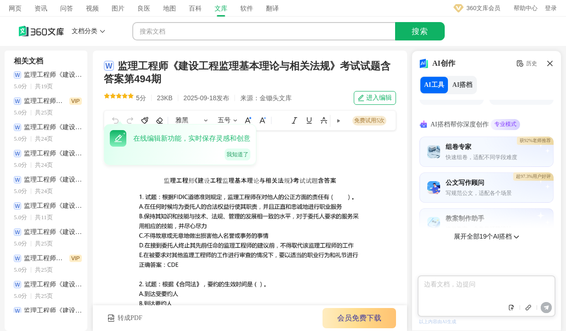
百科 (195, 8)
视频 (92, 8)
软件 (246, 8)
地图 (169, 8)
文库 (221, 8)
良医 (143, 8)
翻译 (272, 8)
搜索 (420, 31)
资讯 (40, 8)
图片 (118, 8)
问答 (66, 8)
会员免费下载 (359, 318)
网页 (15, 8)
